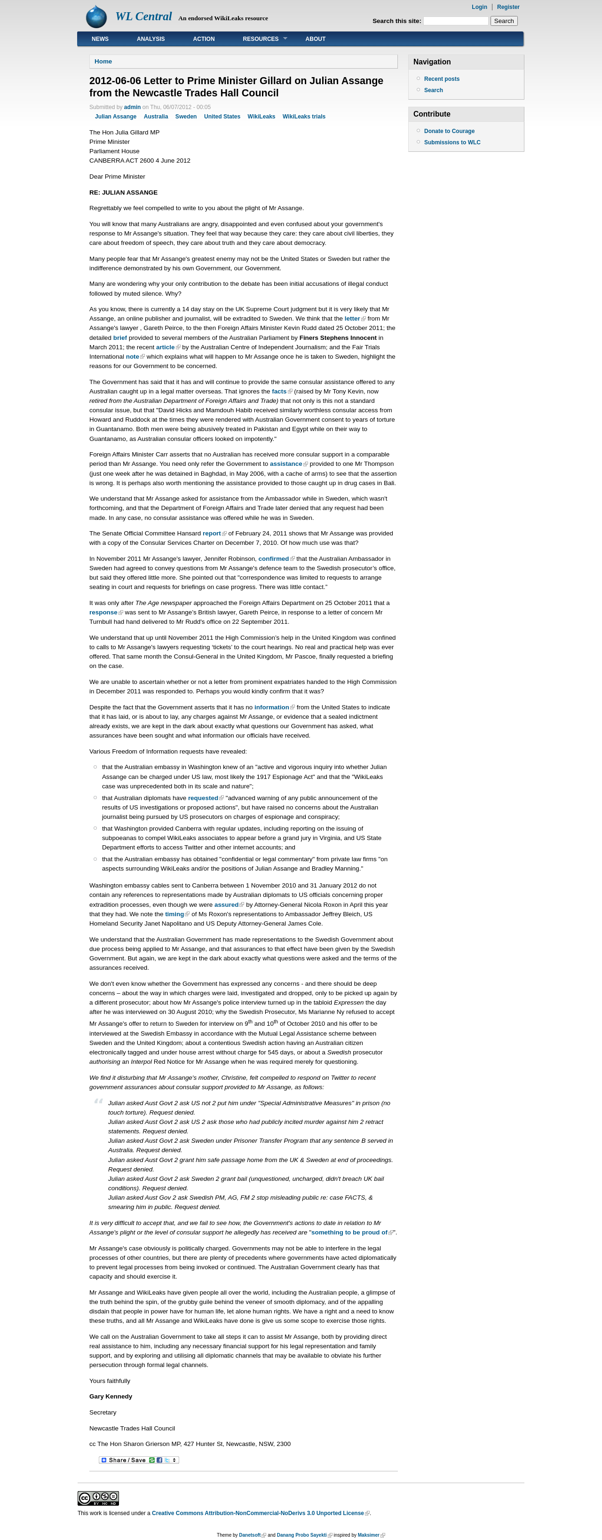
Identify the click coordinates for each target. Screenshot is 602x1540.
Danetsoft (250, 1535)
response (103, 612)
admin (132, 107)
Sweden (186, 116)
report (212, 533)
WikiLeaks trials (304, 116)
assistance (286, 463)
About (316, 39)
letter (352, 318)
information (271, 707)
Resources (258, 38)
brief (120, 337)
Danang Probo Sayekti (302, 1535)
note (132, 356)
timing (174, 914)
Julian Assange (115, 116)
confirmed (274, 558)
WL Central (143, 16)
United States (222, 116)
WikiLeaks (262, 116)
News (100, 39)
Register (508, 7)
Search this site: (397, 20)
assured (226, 904)
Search (433, 90)
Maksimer (369, 1535)
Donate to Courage (449, 131)
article (165, 347)
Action (204, 39)
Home (103, 61)
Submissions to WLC (452, 142)
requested (203, 797)
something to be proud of (349, 1232)
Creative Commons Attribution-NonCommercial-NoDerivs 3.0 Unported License (258, 1513)
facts (279, 391)
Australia (156, 116)
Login (479, 7)
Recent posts (441, 79)
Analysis (151, 39)
